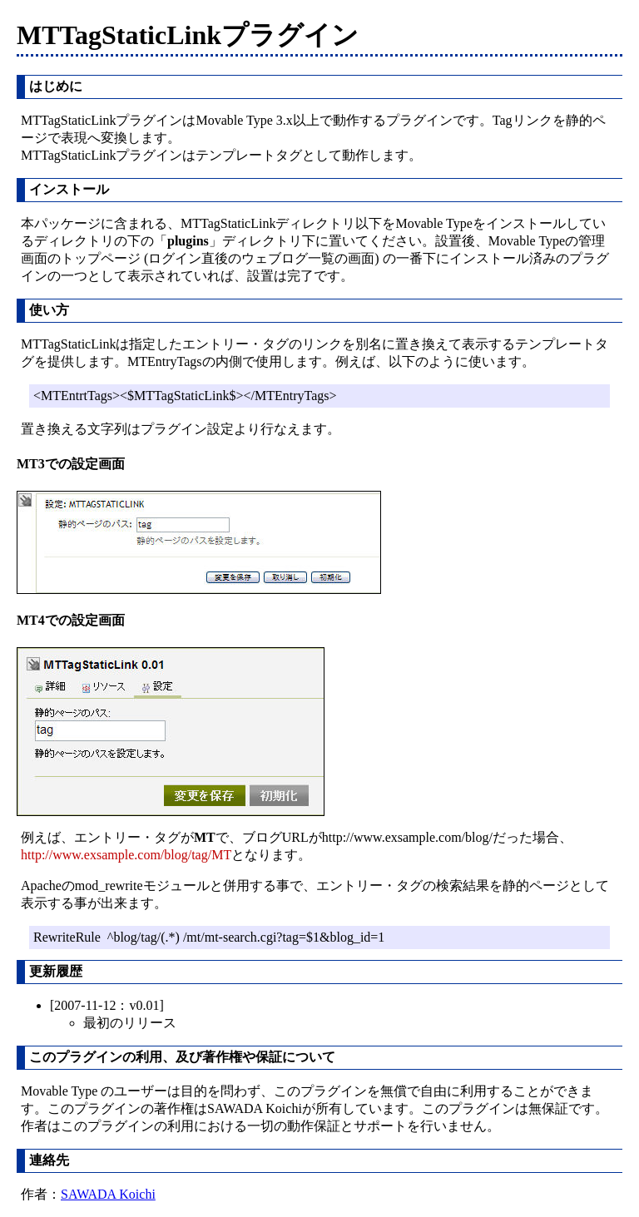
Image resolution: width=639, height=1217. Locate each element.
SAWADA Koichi (108, 1194)
